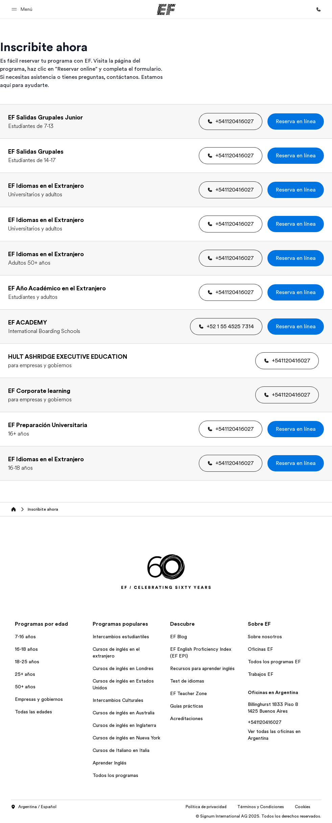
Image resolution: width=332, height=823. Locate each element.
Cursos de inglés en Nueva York (126, 737)
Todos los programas (115, 775)
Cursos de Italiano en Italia (121, 750)
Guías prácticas (186, 706)
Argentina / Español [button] (33, 807)
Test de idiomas (187, 681)
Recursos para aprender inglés (202, 668)
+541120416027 (265, 722)
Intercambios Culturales (118, 700)
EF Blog (178, 636)
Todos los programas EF (274, 661)
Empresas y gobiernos (39, 699)
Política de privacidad (206, 806)
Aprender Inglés (109, 762)
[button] (23, 9)
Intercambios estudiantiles (121, 636)
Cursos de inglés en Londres (123, 668)
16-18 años (26, 649)
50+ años (25, 686)
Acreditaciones (186, 718)
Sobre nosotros (265, 636)
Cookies (302, 806)
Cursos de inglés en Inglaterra (124, 725)
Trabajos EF (260, 674)
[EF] (166, 9)
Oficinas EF (260, 649)
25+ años (25, 674)
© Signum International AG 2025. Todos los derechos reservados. (258, 816)
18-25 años (27, 661)
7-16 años (25, 636)
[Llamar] (318, 9)
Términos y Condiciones (260, 806)
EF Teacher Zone (188, 693)
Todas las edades (33, 711)
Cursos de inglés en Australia (124, 712)
